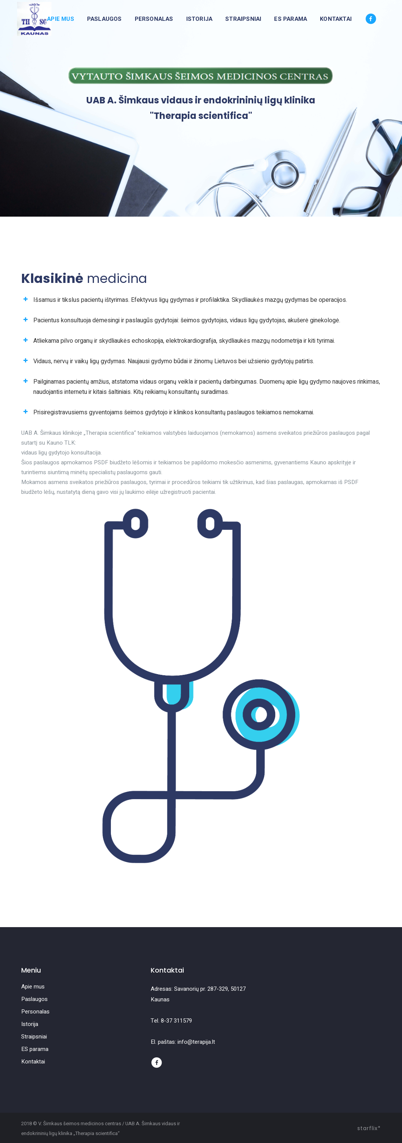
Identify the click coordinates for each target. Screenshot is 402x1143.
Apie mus (33, 987)
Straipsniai (34, 1037)
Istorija (29, 1024)
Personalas (35, 1012)
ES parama (34, 1049)
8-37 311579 (176, 1021)
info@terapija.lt (196, 1042)
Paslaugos (34, 999)
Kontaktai (33, 1062)
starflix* (369, 1128)
